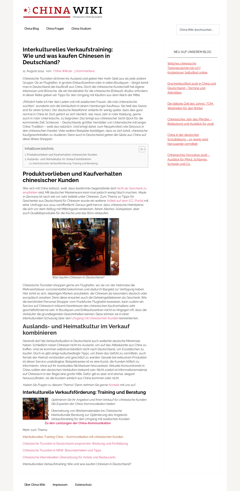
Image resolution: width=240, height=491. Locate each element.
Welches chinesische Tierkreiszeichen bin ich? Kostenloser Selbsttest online (187, 68)
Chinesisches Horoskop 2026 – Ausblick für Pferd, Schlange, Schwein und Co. (188, 159)
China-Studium (81, 28)
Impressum (60, 484)
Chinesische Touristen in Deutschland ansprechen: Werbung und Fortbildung (75, 443)
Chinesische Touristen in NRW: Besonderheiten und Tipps (62, 450)
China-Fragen (55, 28)
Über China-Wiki (34, 484)
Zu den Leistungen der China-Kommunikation (78, 423)
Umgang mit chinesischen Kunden (94, 318)
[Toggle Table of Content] (140, 149)
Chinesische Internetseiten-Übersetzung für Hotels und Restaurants (69, 457)
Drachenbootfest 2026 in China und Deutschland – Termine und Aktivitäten (191, 88)
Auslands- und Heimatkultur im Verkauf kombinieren (59, 159)
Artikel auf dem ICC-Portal (125, 201)
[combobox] (197, 29)
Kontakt (113, 385)
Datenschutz (83, 484)
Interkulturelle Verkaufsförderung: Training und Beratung (65, 163)
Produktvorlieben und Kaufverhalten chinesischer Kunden (62, 154)
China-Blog (31, 28)
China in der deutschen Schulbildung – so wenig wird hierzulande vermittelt (187, 139)
